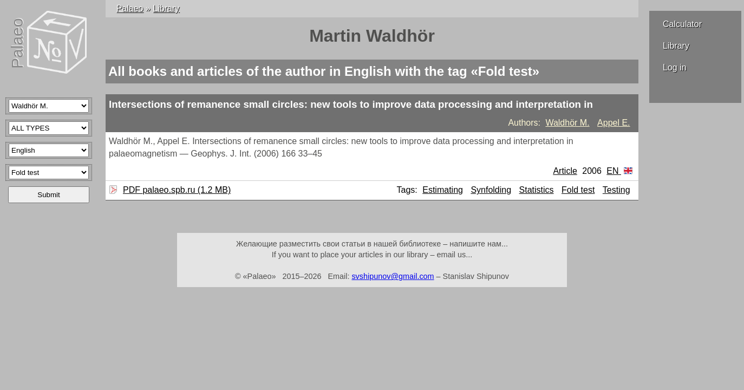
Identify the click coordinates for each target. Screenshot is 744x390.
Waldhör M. (567, 122)
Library (676, 45)
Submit (48, 195)
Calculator (682, 24)
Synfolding (491, 189)
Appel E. (613, 122)
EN (619, 171)
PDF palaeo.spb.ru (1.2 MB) (175, 189)
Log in (675, 67)
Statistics (536, 189)
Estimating (442, 189)
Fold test (578, 189)
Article (565, 171)
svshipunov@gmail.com (392, 276)
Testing (616, 189)
